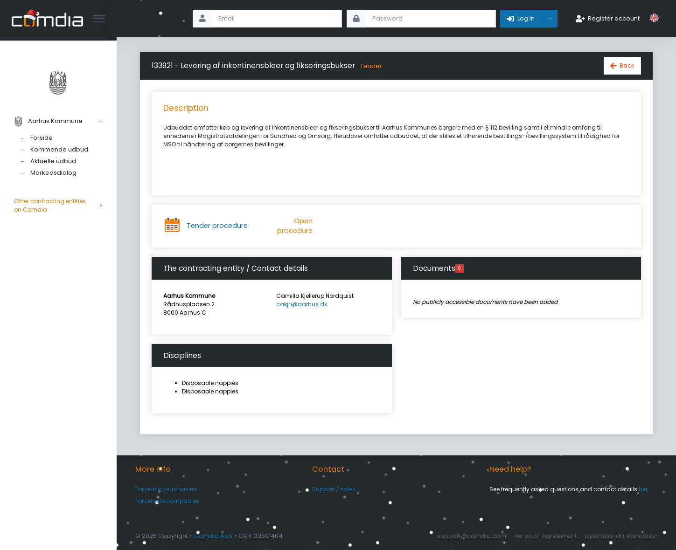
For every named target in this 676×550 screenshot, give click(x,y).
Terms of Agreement (545, 535)
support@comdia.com (471, 535)
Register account (614, 18)
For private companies (167, 501)
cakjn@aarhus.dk (301, 304)
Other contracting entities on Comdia (58, 205)
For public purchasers (166, 489)
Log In (526, 18)
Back (627, 65)
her (643, 489)
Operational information (621, 535)
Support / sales (333, 489)
